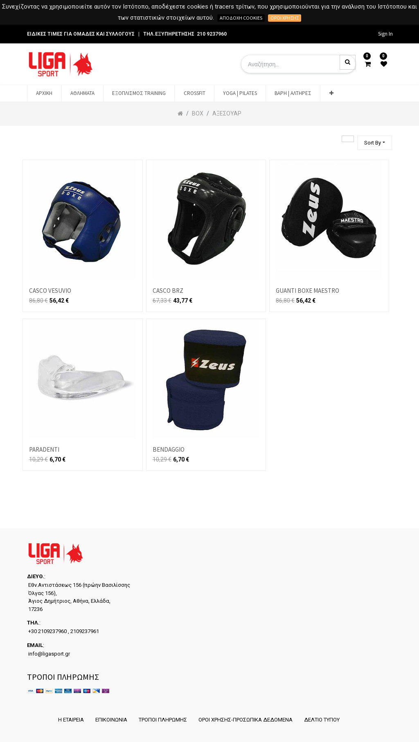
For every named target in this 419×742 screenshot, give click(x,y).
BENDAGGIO (169, 449)
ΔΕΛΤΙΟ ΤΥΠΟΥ (322, 720)
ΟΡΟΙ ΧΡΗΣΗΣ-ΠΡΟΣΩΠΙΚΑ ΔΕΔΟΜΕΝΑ (245, 720)
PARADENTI (44, 449)
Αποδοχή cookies (241, 18)
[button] (331, 93)
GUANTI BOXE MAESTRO (307, 290)
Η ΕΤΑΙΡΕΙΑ (71, 720)
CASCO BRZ (168, 290)
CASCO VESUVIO (50, 290)
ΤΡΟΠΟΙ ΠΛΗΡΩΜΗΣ (163, 720)
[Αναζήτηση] (348, 139)
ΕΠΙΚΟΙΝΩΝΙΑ (111, 720)
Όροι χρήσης (284, 18)
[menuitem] (44, 93)
